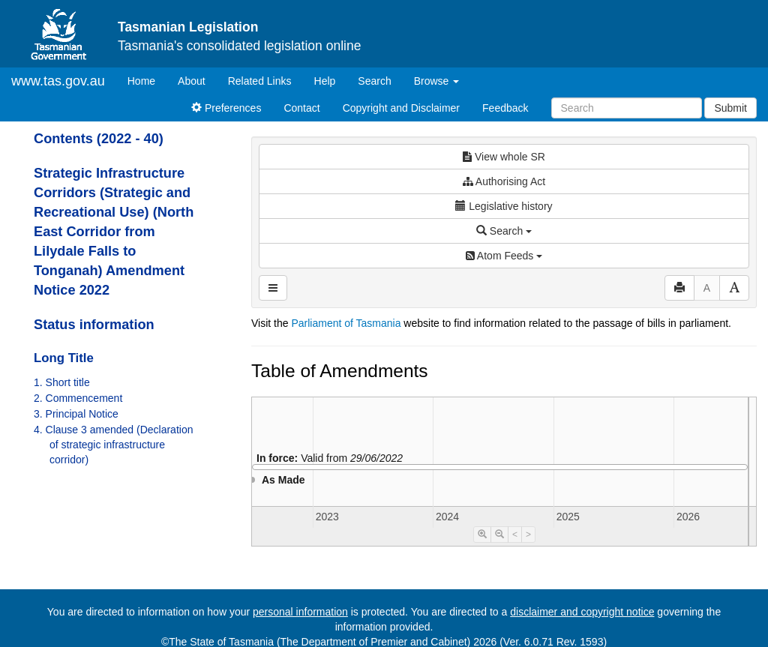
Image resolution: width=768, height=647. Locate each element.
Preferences (226, 108)
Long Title (64, 358)
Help (325, 81)
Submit (730, 108)
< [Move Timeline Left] (515, 534)
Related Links (260, 81)
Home (147, 80)
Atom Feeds (504, 256)
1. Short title (62, 382)
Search (374, 81)
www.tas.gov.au (58, 80)
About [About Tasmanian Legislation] (192, 81)
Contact (302, 108)
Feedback (505, 108)
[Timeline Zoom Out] (499, 534)
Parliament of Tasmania (345, 323)
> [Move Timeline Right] (528, 534)
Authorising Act (504, 181)
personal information (300, 612)
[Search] (626, 107)
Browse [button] (437, 81)
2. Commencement (78, 398)
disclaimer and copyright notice (582, 612)
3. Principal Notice (76, 414)
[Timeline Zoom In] (482, 534)
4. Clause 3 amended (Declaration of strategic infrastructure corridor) (113, 445)
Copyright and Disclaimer (401, 108)
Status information (94, 324)
